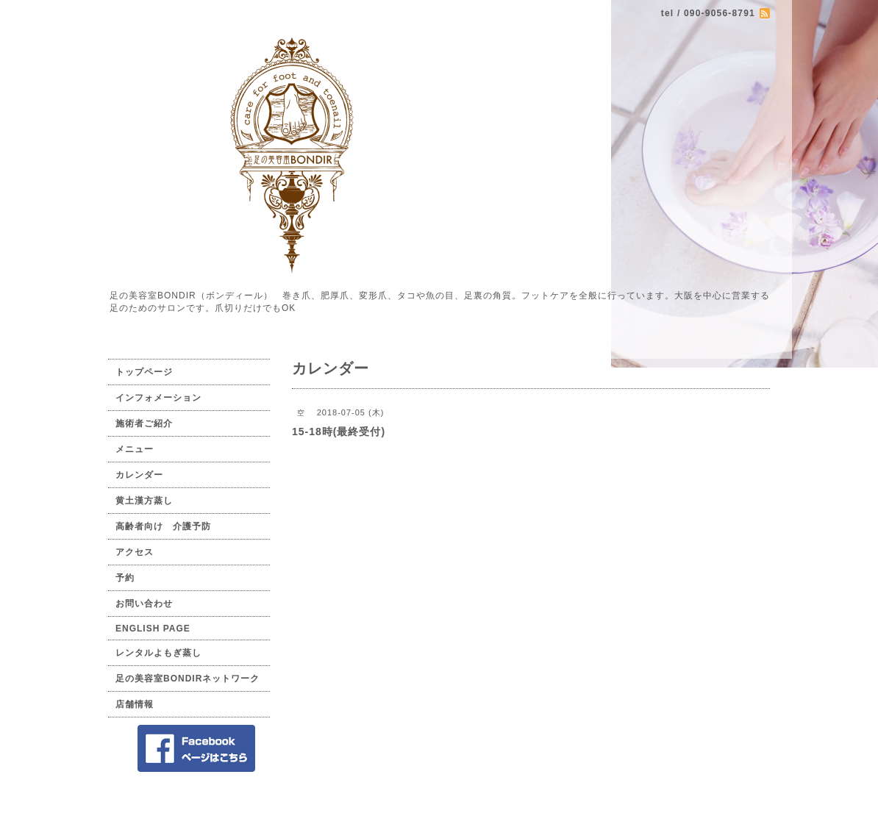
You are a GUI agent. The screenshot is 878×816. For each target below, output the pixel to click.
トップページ (144, 372)
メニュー (134, 449)
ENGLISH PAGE (152, 628)
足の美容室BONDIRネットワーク (187, 678)
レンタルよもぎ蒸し (158, 653)
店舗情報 (134, 704)
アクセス (134, 552)
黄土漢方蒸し (144, 500)
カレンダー (139, 475)
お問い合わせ (144, 603)
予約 (125, 578)
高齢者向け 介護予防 (163, 526)
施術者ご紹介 (144, 423)
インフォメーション (158, 398)
